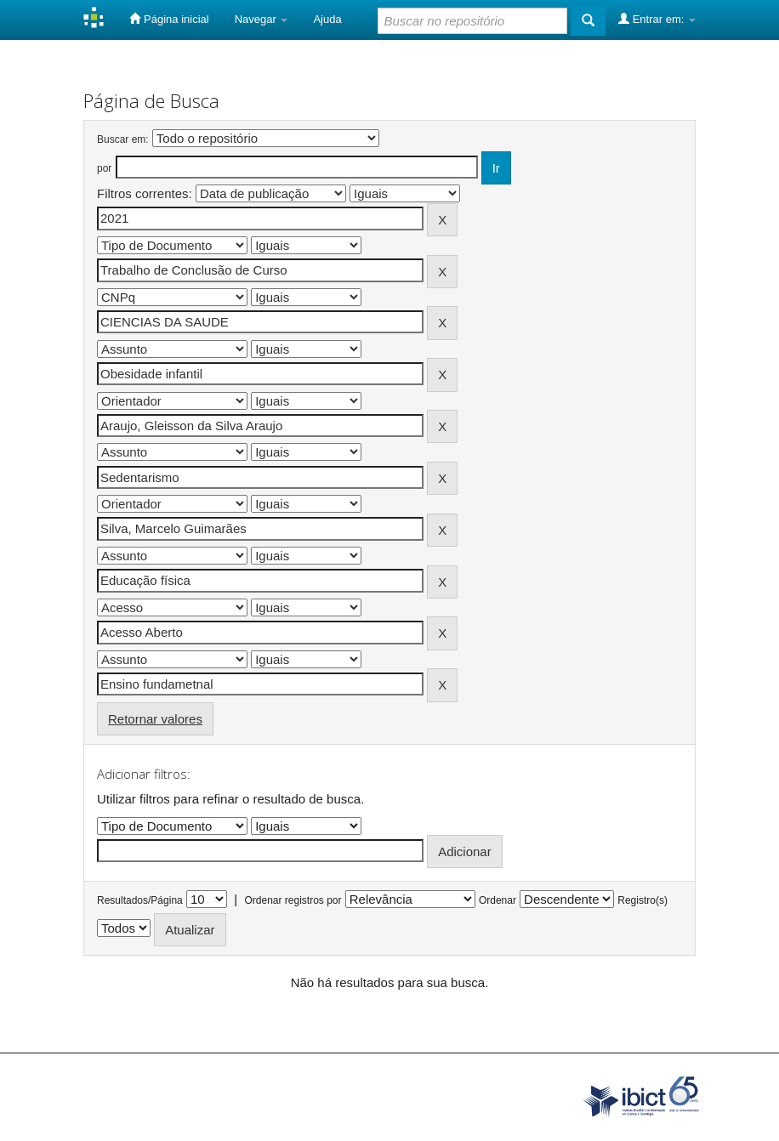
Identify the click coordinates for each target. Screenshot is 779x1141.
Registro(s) (642, 900)
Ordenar (497, 900)
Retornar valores (155, 719)
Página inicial (168, 19)
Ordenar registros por (292, 900)
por (104, 168)
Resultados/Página (140, 900)
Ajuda (327, 19)
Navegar (261, 19)
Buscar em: (123, 139)
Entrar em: (657, 19)
